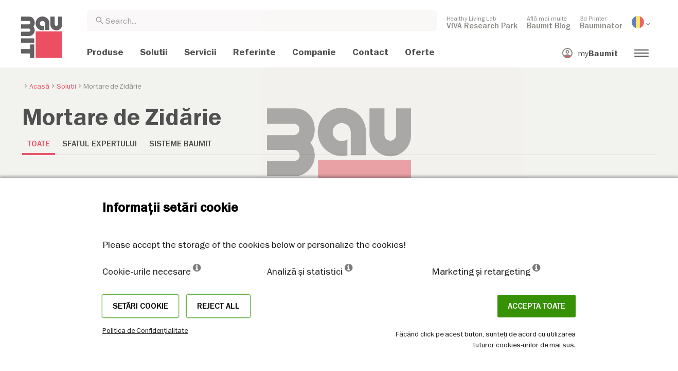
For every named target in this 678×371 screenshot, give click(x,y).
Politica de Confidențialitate (145, 330)
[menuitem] (482, 22)
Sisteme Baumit (180, 144)
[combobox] (262, 20)
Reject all (218, 306)
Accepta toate (536, 306)
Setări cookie (140, 306)
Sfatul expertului (99, 144)
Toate (38, 144)
